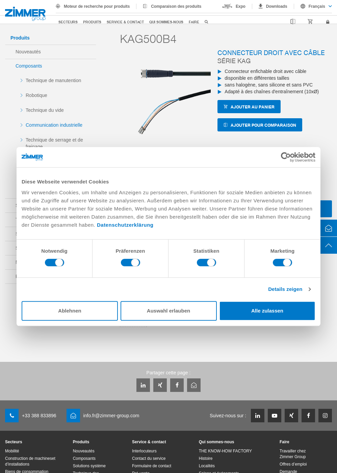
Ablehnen (69, 311)
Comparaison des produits (176, 6)
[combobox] (313, 6)
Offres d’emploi (293, 464)
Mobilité (12, 451)
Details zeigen (285, 289)
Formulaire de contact (151, 466)
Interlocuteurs (144, 451)
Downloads (276, 6)
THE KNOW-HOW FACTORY (225, 451)
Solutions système (89, 466)
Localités (207, 466)
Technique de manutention (53, 80)
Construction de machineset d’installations (30, 461)
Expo (240, 6)
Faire (194, 22)
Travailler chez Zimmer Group (293, 454)
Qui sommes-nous (166, 22)
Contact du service (148, 458)
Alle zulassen (267, 311)
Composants (29, 66)
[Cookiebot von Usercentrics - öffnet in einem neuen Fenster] (285, 157)
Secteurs (68, 22)
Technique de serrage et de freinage (54, 143)
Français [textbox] (317, 6)
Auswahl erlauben (168, 311)
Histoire (206, 458)
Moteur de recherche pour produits (97, 6)
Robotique (36, 95)
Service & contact (125, 22)
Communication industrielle (54, 125)
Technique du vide (45, 110)
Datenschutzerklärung (125, 225)
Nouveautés (28, 51)
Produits (92, 22)
